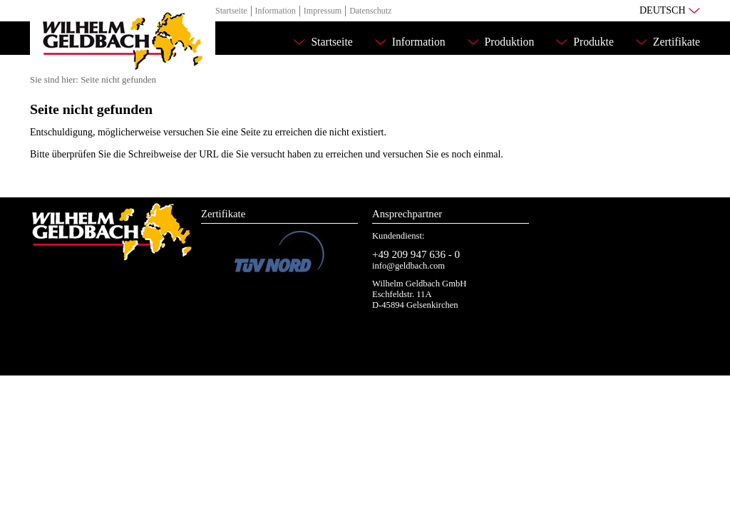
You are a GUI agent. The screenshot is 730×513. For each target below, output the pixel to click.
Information (275, 11)
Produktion (510, 42)
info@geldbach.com (408, 266)
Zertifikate (676, 42)
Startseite (231, 11)
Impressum (322, 11)
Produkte (593, 42)
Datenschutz (370, 11)
